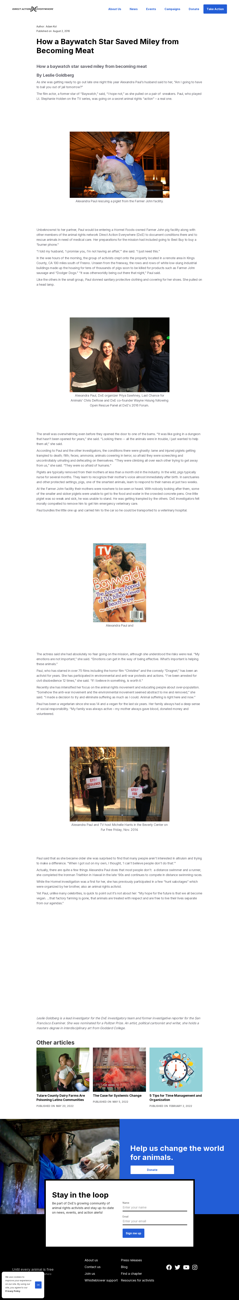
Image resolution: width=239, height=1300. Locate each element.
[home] (35, 9)
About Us (114, 9)
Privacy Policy (12, 1291)
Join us (90, 1273)
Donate (194, 9)
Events (151, 9)
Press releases (131, 1260)
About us (91, 1260)
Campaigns (172, 9)
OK (38, 1285)
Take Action (215, 9)
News (134, 9)
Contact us (92, 1267)
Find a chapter (131, 1273)
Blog (124, 1267)
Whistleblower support (101, 1280)
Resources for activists (137, 1280)
